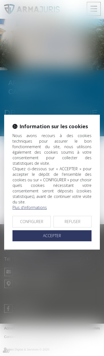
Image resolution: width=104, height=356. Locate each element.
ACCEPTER (52, 235)
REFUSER (72, 221)
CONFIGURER (31, 221)
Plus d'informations (29, 207)
